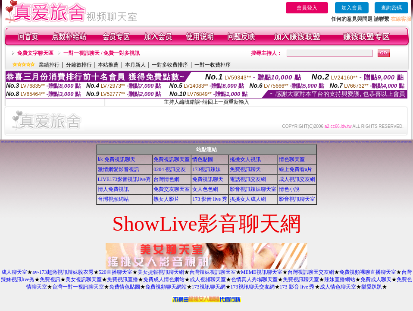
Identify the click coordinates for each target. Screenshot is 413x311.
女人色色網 (205, 189)
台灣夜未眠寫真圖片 (272, 142)
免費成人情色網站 (164, 279)
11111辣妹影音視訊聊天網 (16, 142)
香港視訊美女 (261, 142)
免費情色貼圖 (124, 287)
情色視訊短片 (66, 142)
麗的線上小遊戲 (92, 142)
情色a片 (61, 142)
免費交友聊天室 (171, 189)
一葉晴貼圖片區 (54, 142)
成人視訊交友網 (297, 179)
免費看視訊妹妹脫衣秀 (228, 142)
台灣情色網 (166, 179)
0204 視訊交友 (169, 169)
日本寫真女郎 (350, 142)
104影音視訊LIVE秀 (102, 142)
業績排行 (49, 65)
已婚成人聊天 (84, 142)
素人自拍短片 (353, 142)
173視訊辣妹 (206, 169)
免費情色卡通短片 (50, 142)
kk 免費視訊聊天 (116, 159)
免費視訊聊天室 (171, 159)
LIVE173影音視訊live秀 (124, 179)
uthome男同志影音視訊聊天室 (206, 142)
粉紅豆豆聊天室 (367, 142)
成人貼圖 (69, 142)
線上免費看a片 (295, 169)
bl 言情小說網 (226, 141)
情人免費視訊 (113, 189)
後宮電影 (375, 142)
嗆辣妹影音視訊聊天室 (393, 142)
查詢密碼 (391, 8)
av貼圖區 (96, 142)
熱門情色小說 (389, 142)
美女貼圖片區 (43, 142)
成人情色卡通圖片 (264, 142)
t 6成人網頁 (321, 142)
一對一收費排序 (212, 65)
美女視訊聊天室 (84, 279)
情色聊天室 (292, 159)
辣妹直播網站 (339, 279)
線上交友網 (379, 141)
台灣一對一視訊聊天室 (78, 287)
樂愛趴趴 (371, 287)
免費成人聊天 (375, 279)
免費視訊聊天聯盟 (385, 142)
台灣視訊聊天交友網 (311, 272)
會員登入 (307, 8)
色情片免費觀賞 (398, 141)
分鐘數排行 (79, 65)
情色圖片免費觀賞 (314, 142)
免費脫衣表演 (29, 142)
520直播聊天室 (115, 272)
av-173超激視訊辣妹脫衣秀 (62, 272)
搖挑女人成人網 (248, 199)
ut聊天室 (63, 142)
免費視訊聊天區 (318, 142)
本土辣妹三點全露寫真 (371, 142)
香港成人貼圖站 (357, 142)
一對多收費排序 (170, 65)
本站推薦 (108, 65)
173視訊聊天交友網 (253, 287)
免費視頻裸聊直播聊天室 (367, 272)
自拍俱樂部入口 (23, 142)
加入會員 (351, 8)
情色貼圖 (202, 159)
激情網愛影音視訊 (118, 169)
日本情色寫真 (179, 142)
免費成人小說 (328, 142)
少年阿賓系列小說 (139, 141)
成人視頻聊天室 (208, 279)
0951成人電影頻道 (398, 142)
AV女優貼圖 (46, 141)
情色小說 (289, 189)
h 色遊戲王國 (255, 141)
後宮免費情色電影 (123, 141)
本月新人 (135, 65)
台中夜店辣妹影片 (37, 142)
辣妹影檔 (12, 142)
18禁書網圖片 (251, 141)
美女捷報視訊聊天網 (161, 272)
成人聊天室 (14, 272)
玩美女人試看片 (57, 142)
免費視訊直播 (122, 279)
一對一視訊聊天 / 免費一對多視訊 (101, 53)
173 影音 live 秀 (209, 199)
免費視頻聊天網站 (166, 287)
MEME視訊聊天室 (261, 272)
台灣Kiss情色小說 (339, 142)
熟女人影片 (166, 199)
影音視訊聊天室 (297, 199)
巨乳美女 (40, 142)
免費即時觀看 (75, 142)
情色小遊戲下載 (335, 142)
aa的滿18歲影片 (42, 141)
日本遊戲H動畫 (310, 142)
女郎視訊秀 (360, 142)
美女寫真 (20, 142)
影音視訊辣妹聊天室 (253, 189)
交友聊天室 (88, 142)
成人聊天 (26, 142)
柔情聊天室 (378, 142)
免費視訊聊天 (245, 169)
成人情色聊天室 (338, 287)
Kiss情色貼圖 (405, 142)
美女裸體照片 (79, 142)
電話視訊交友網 (248, 179)
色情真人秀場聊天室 (254, 279)
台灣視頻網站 (113, 199)
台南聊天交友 (324, 142)
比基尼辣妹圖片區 (8, 142)
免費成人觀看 (4, 142)
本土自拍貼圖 (183, 141)
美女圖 (2, 142)
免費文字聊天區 (35, 53)
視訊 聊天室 (23, 141)
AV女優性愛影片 (402, 142)
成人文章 (81, 142)
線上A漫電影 (381, 142)
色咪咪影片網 (175, 142)
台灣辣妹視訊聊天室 (212, 272)
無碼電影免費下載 (207, 141)
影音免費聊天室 (346, 142)
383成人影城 (46, 142)
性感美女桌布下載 (32, 142)
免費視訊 (50, 279)
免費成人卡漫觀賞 (306, 142)
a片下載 (133, 142)
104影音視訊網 (248, 142)
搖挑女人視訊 (245, 159)
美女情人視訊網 (363, 142)
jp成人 (90, 142)
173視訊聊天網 (208, 287)
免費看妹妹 (99, 142)
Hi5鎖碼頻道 (343, 142)
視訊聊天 (106, 142)
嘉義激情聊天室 (331, 142)
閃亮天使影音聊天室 (410, 142)
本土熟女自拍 (336, 141)
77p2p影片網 (72, 142)
